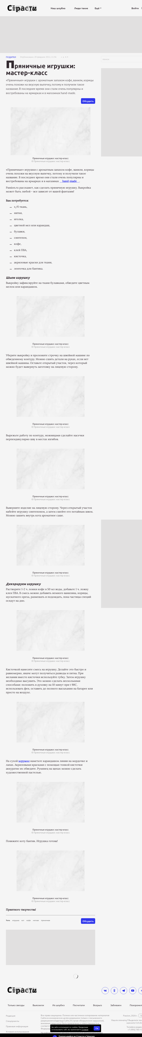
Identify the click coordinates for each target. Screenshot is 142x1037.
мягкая (36, 920)
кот (22, 920)
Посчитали (79, 1005)
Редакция (10, 1015)
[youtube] (132, 990)
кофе (28, 920)
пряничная (45, 920)
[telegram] (123, 990)
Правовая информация (17, 1026)
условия (84, 1029)
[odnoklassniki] (114, 990)
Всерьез (97, 1005)
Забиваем (115, 1005)
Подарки (11, 57)
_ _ (69, 181)
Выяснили (38, 1005)
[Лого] (22, 8)
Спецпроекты (12, 1021)
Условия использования (17, 1031)
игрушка (15, 920)
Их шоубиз (58, 1005)
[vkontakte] (105, 990)
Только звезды (16, 1005)
